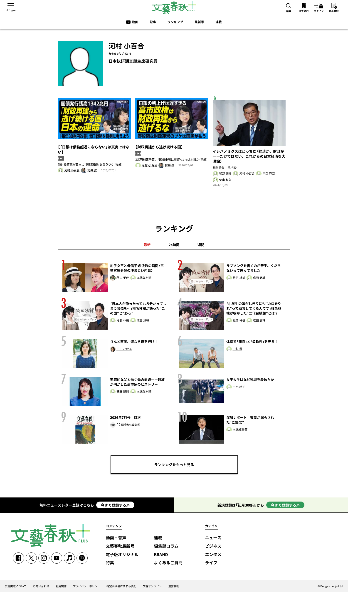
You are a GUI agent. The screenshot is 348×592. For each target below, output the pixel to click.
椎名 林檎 (239, 278)
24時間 (174, 244)
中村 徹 (237, 349)
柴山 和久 (225, 180)
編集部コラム (166, 546)
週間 (200, 244)
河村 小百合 (72, 170)
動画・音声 (116, 537)
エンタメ (213, 554)
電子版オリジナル (122, 554)
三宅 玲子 (239, 387)
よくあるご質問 (168, 562)
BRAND (161, 554)
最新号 (199, 22)
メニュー (11, 10)
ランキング (175, 22)
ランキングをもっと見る (174, 464)
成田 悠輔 (259, 278)
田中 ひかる (124, 349)
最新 (147, 244)
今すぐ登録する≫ (115, 505)
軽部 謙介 (225, 173)
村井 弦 (92, 170)
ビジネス (213, 546)
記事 (153, 22)
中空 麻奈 (268, 173)
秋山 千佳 (122, 278)
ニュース (213, 537)
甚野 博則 (122, 391)
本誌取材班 (144, 278)
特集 (110, 562)
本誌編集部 (240, 429)
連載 (218, 22)
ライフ (211, 562)
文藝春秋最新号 (120, 546)
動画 (135, 22)
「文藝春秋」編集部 (128, 425)
